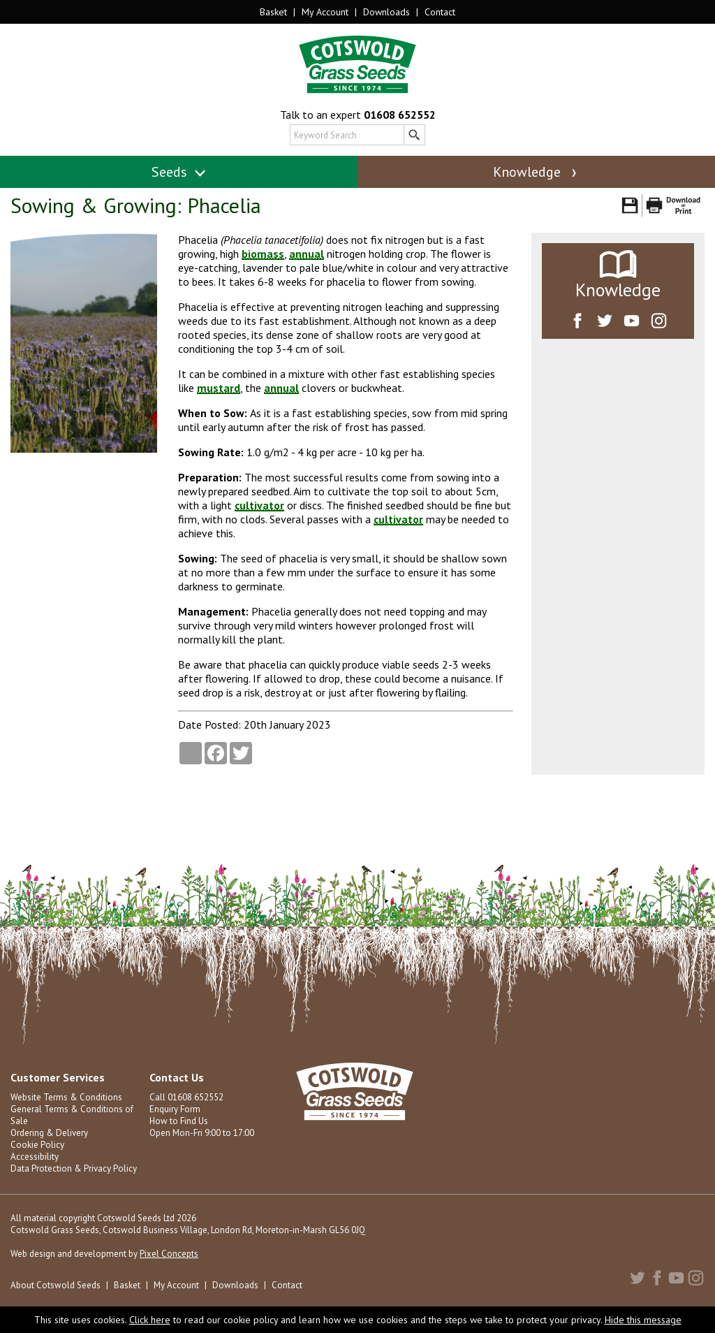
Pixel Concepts (169, 1254)
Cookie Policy (37, 1145)
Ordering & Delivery (49, 1133)
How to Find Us (178, 1121)
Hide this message (643, 1319)
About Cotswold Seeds (55, 1285)
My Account (325, 12)
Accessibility (34, 1157)
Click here (149, 1319)
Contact (440, 12)
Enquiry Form (174, 1109)
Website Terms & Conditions (66, 1097)
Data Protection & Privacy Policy (73, 1168)
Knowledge (536, 172)
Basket (273, 12)
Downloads (386, 12)
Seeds (179, 172)
